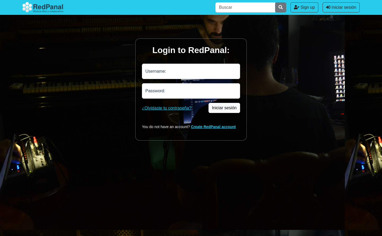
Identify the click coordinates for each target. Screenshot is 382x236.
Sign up (304, 7)
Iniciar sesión (341, 7)
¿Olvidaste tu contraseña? (167, 108)
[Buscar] (245, 7)
